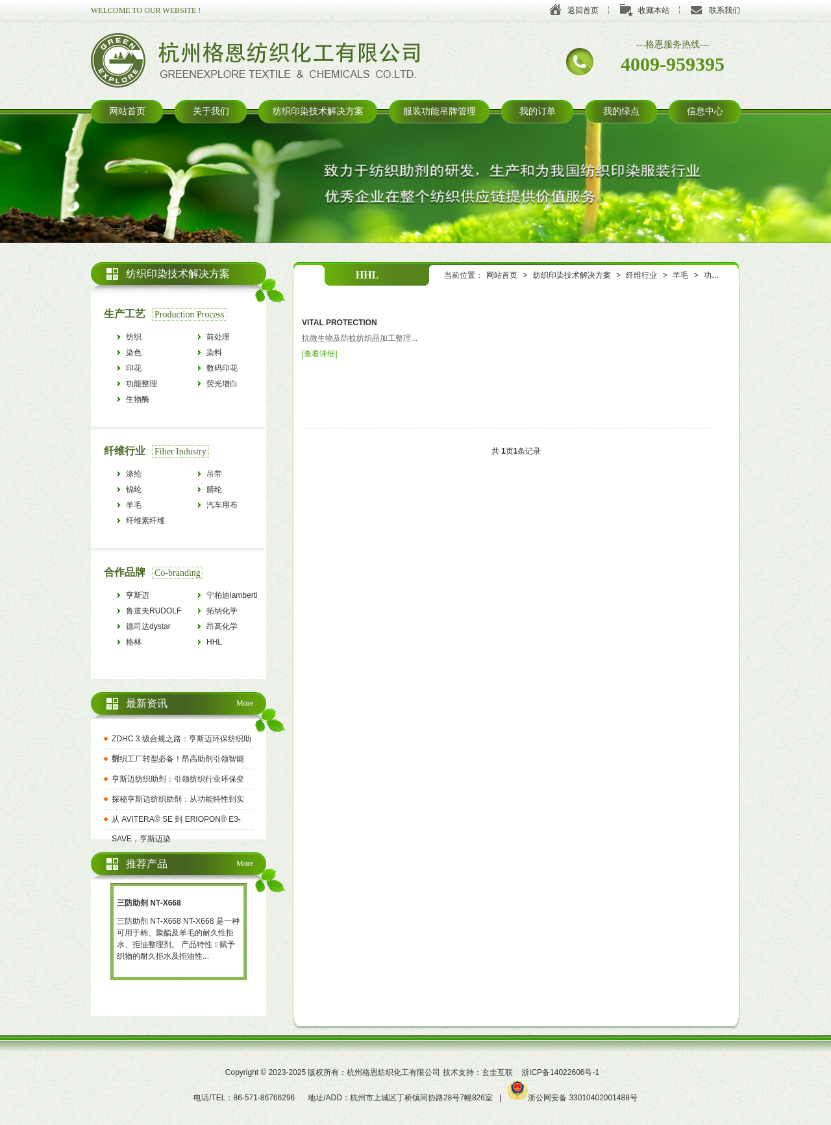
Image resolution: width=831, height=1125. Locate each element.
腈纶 (214, 489)
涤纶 (134, 473)
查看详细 (319, 353)
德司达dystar (148, 626)
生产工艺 (124, 313)
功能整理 (719, 275)
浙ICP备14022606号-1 (560, 1072)
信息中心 (705, 111)
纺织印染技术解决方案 (318, 111)
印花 (134, 368)
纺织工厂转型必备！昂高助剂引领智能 (178, 758)
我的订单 (537, 111)
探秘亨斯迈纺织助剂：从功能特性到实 (178, 799)
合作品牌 (124, 572)
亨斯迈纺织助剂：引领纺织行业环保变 (178, 779)
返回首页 (583, 10)
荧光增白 (222, 383)
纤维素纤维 (145, 520)
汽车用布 (222, 505)
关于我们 (211, 111)
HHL (214, 642)
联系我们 (724, 10)
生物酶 (137, 399)
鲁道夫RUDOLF (153, 610)
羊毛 (680, 275)
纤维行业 (641, 275)
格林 (134, 642)
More (244, 703)
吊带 (214, 473)
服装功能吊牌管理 (439, 111)
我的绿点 (621, 111)
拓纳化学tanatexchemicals (235, 612)
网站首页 (127, 111)
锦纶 (134, 489)
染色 (134, 352)
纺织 (134, 336)
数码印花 (222, 368)
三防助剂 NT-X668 (149, 903)
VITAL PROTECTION (339, 322)
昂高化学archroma (223, 628)
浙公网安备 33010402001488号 (573, 1097)
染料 (214, 352)
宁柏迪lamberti (232, 595)
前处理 (218, 336)
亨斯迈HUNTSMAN (148, 597)
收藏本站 (653, 10)
